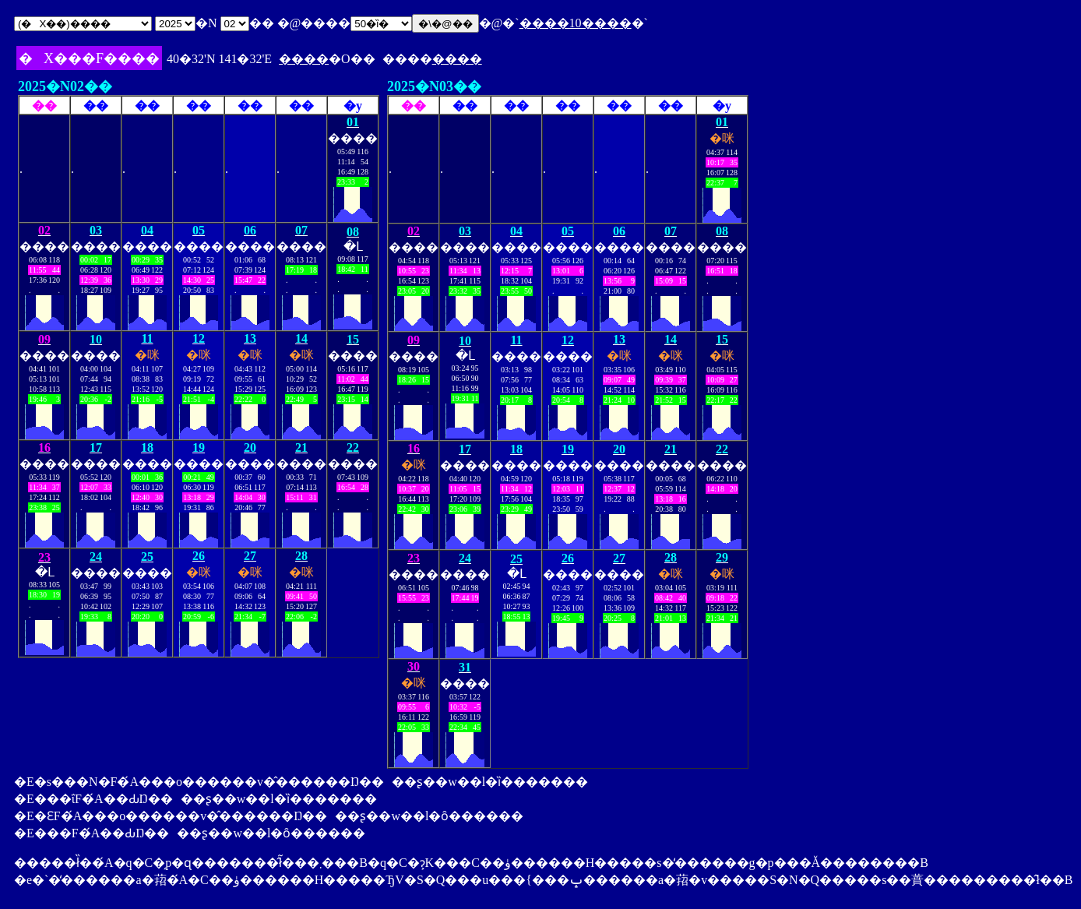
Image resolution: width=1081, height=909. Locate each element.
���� (304, 58)
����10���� (575, 23)
